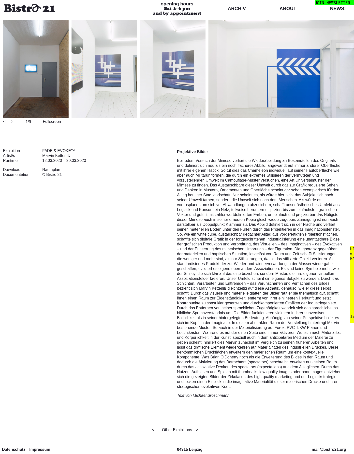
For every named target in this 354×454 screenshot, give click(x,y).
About (288, 8)
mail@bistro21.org (329, 449)
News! (338, 8)
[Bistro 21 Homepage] (29, 8)
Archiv (237, 8)
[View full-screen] (51, 121)
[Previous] (5, 122)
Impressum (39, 449)
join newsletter (332, 2)
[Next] (12, 122)
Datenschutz (13, 449)
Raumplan (51, 170)
